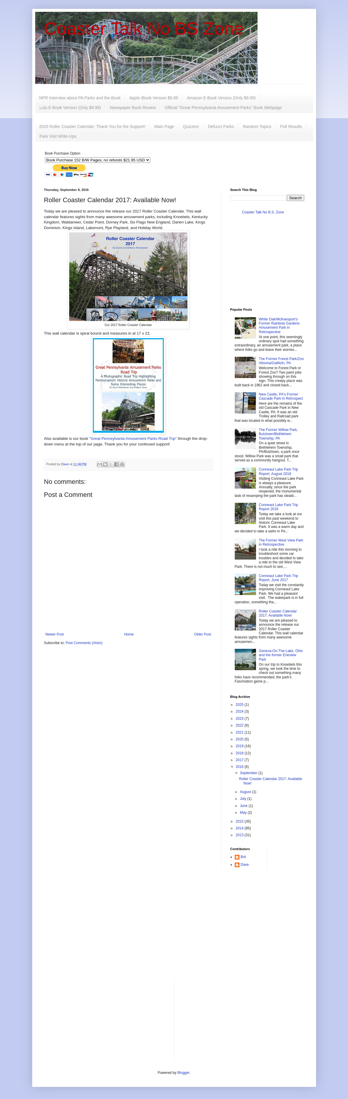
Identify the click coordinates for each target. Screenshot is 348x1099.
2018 (240, 753)
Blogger (183, 1073)
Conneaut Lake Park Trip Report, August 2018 (278, 471)
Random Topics (257, 126)
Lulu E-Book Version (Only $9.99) (70, 107)
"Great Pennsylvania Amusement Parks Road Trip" (133, 438)
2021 (240, 732)
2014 (240, 828)
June (244, 806)
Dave (245, 865)
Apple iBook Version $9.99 (154, 97)
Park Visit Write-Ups (58, 136)
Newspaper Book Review (133, 107)
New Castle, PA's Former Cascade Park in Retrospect (281, 396)
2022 (240, 725)
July (243, 799)
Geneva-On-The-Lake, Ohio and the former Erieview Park (281, 655)
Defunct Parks (221, 126)
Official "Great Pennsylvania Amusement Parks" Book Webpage (223, 107)
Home (129, 634)
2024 (240, 711)
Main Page (164, 126)
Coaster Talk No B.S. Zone (263, 212)
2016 (240, 767)
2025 (240, 705)
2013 (240, 835)
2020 (240, 739)
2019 (240, 746)
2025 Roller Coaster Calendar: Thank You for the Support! (92, 126)
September (249, 773)
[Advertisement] (174, 928)
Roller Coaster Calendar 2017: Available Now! (278, 613)
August (246, 792)
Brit (243, 857)
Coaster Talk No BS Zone (144, 28)
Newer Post (55, 634)
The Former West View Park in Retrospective (281, 542)
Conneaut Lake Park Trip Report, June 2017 (278, 578)
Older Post (202, 634)
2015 (240, 821)
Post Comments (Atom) (84, 643)
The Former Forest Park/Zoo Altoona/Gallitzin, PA (281, 361)
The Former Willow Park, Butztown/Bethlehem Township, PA (278, 434)
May (243, 813)
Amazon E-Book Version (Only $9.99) (221, 97)
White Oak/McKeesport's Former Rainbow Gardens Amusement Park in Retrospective (279, 325)
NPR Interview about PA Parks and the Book (80, 97)
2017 (240, 760)
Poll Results (291, 126)
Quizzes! (191, 126)
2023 (240, 719)
